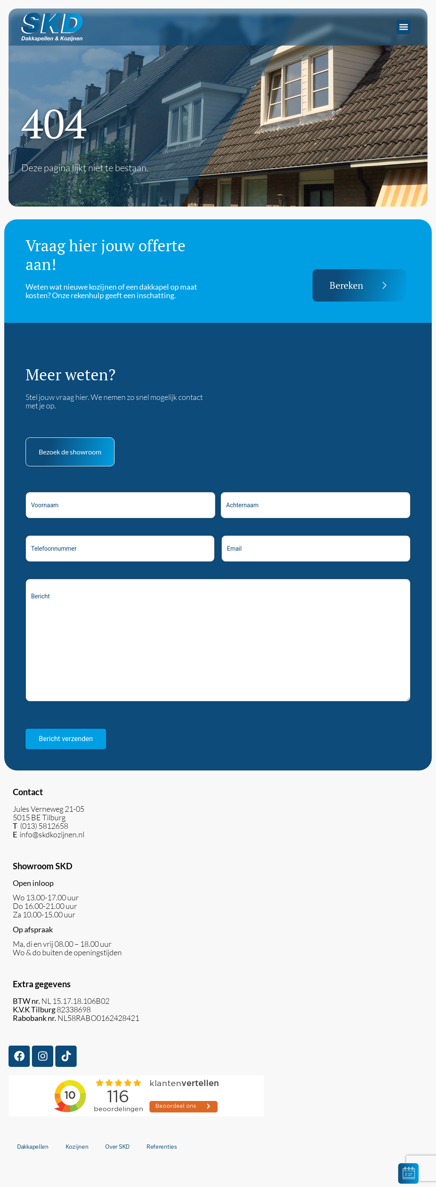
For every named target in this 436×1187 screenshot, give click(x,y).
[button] (403, 27)
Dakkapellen (33, 1146)
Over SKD (117, 1146)
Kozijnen (77, 1146)
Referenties (161, 1146)
